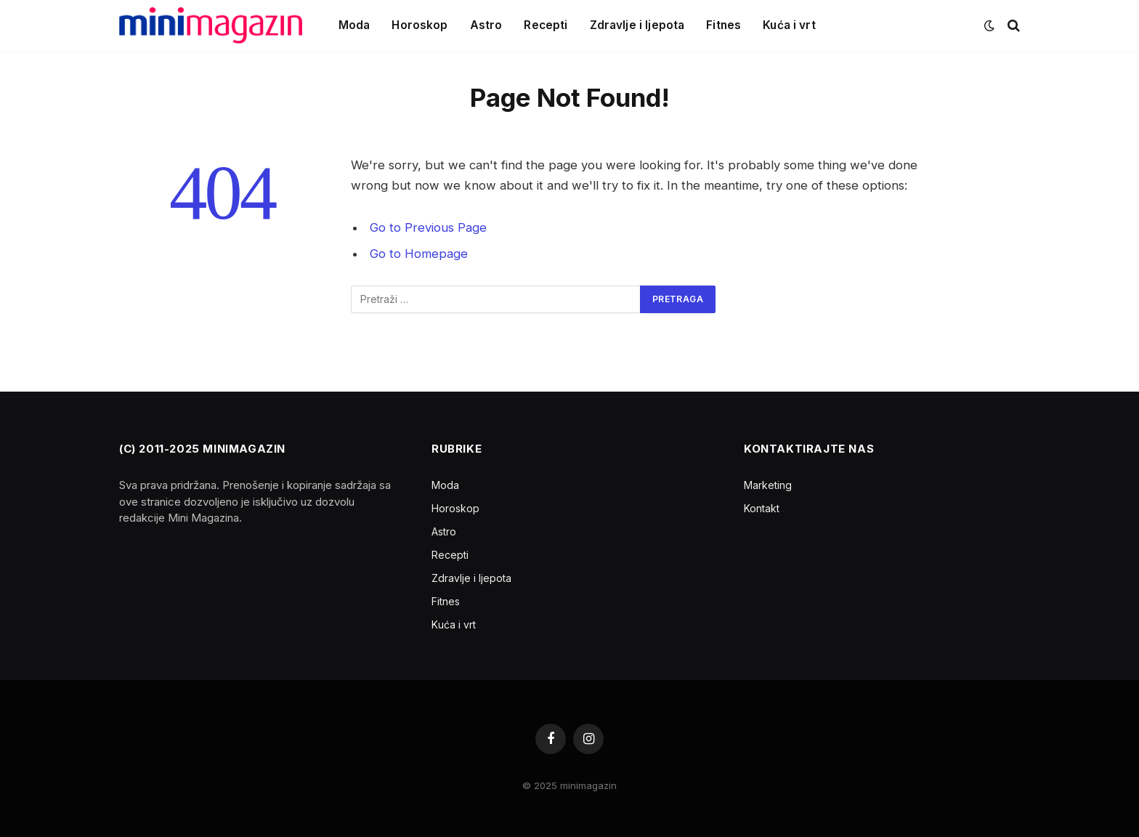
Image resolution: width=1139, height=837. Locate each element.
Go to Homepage (419, 253)
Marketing (768, 485)
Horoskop (419, 25)
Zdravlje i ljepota (637, 25)
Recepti (545, 25)
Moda (354, 25)
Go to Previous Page (428, 227)
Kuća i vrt (789, 25)
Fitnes (723, 25)
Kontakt (761, 508)
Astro (486, 25)
